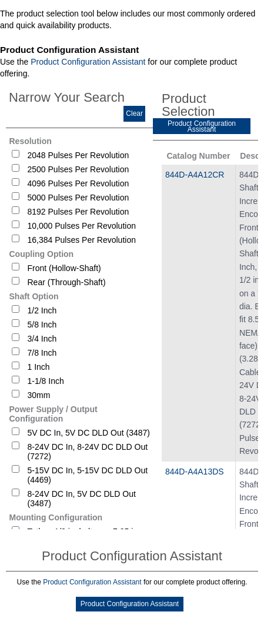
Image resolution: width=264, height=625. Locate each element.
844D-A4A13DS (194, 471)
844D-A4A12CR (194, 174)
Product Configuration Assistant (88, 61)
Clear (134, 113)
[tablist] (132, 338)
